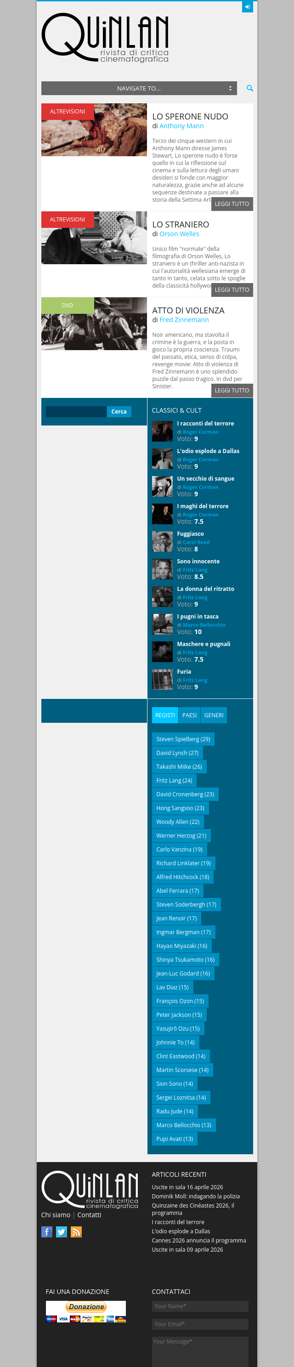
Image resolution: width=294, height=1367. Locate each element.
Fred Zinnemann (184, 274)
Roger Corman (201, 386)
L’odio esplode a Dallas (181, 1185)
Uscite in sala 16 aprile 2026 (187, 1141)
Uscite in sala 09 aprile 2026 (187, 1203)
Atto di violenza (189, 265)
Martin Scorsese (177, 1023)
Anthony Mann (181, 80)
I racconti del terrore (205, 378)
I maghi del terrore (203, 461)
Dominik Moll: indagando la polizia (196, 1150)
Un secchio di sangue (206, 433)
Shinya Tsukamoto (180, 913)
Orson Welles (179, 188)
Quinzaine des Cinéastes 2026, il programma (193, 1162)
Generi (210, 669)
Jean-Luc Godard (178, 927)
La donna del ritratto (206, 544)
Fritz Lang (195, 524)
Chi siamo (56, 1168)
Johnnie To (170, 996)
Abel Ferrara (172, 844)
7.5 (199, 476)
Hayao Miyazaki (177, 899)
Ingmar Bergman (178, 886)
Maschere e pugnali (204, 599)
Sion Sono (169, 1037)
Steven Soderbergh (181, 858)
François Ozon (175, 955)
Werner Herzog (176, 789)
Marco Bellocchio (204, 579)
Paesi (187, 669)
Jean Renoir (171, 872)
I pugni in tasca (198, 571)
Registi (165, 669)
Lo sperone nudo (191, 71)
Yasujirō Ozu (173, 982)
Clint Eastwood (176, 1010)
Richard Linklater (178, 817)
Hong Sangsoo (175, 762)
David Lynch (172, 706)
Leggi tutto (232, 159)
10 (198, 586)
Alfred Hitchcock (177, 830)
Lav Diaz (167, 941)
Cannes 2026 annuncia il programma (199, 1194)
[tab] (164, 669)
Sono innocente (198, 516)
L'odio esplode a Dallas (208, 406)
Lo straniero (181, 179)
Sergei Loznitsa (176, 1051)
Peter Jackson (174, 968)
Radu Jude (170, 1065)
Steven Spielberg (178, 693)
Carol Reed (196, 496)
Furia (184, 626)
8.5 (199, 531)
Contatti (89, 1168)
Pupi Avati (169, 1092)
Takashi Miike (174, 720)
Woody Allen (173, 775)
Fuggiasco (190, 489)
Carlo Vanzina (174, 803)
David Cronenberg (180, 748)
